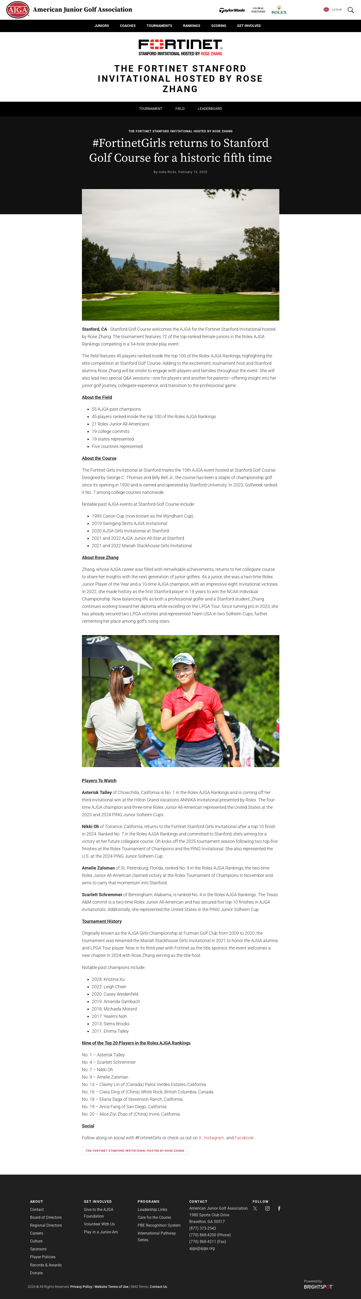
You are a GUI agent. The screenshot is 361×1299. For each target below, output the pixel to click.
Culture (36, 1241)
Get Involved (249, 26)
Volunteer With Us (99, 1224)
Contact (37, 1209)
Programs (149, 1201)
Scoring (218, 26)
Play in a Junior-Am (101, 1232)
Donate (36, 1273)
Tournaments (159, 26)
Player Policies (43, 1257)
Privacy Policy (81, 1287)
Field (180, 109)
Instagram (214, 1137)
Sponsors (38, 1249)
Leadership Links (152, 1209)
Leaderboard (210, 109)
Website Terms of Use (112, 1287)
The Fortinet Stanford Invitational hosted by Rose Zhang (181, 131)
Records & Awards (46, 1265)
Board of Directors (46, 1217)
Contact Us (158, 1287)
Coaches (128, 26)
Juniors (102, 26)
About (36, 1201)
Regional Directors (46, 1225)
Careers (36, 1233)
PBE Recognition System (159, 1225)
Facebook (244, 1137)
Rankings (191, 26)
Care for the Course (154, 1217)
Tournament (150, 109)
